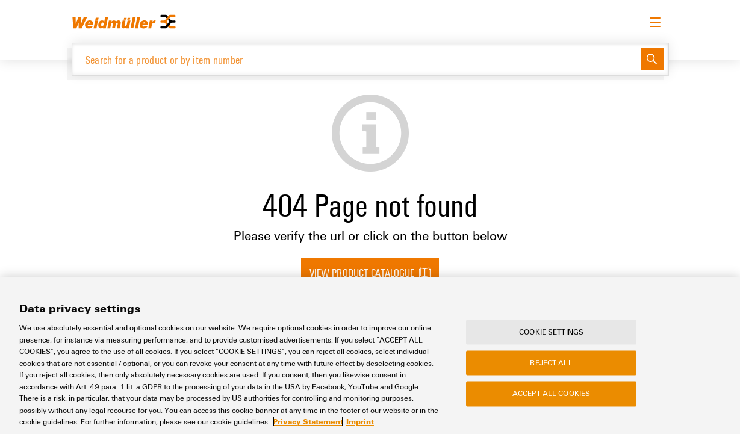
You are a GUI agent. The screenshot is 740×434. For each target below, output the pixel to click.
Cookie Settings (551, 331)
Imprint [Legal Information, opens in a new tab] (360, 421)
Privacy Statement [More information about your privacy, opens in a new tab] (308, 421)
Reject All (551, 363)
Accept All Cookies (551, 393)
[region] (370, 355)
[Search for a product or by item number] (356, 59)
